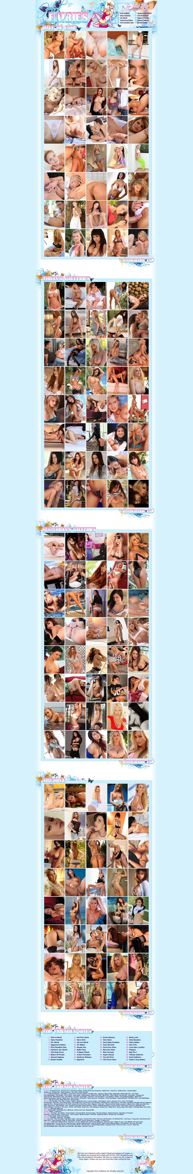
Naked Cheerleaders (50, 1098)
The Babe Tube (92, 1093)
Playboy (132, 1050)
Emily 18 (64, 1120)
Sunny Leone (65, 1114)
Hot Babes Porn (133, 1098)
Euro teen (50, 1119)
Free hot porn (87, 1102)
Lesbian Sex (57, 1111)
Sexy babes (131, 1095)
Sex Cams (139, 1123)
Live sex (77, 1122)
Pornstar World (80, 1113)
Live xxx (129, 1125)
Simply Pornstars (113, 1113)
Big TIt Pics (106, 1095)
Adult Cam (54, 1122)
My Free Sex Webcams (96, 1122)
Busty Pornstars (84, 1114)
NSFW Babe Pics (61, 1110)
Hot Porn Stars (83, 1037)
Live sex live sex (60, 1123)
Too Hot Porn (108, 1057)
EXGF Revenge (83, 1092)
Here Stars (107, 1040)
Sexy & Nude (74, 1098)
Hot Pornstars (108, 1119)
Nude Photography (53, 1093)
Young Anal (135, 1119)
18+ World (123, 18)
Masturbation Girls (58, 1096)
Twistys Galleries (136, 1055)
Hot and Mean (60, 1105)
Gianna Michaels (122, 1098)
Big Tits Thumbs (54, 1099)
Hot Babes (101, 1098)
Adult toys (60, 1117)
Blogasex (94, 1104)
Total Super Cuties (70, 1119)
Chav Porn (114, 1090)
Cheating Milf (52, 1110)
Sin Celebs (135, 1093)
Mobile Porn (106, 1090)
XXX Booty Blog (138, 1107)
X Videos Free (105, 1120)
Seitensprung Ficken (104, 1105)
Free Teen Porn (115, 1105)
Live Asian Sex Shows (74, 1125)
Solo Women (68, 1096)
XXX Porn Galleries (145, 1102)
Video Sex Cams (108, 1122)
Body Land (133, 1037)
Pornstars (54, 1113)
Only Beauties (135, 1040)
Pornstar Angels (90, 1113)
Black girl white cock (57, 1108)
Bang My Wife (90, 1110)
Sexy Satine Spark (65, 1102)
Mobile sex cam (119, 1122)
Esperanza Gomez (102, 1114)
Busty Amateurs (65, 1092)
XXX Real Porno (143, 15)
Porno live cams (121, 1125)
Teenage (97, 1120)
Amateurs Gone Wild (75, 1105)
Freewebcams (125, 1123)
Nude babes (76, 1095)
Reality (74, 1101)
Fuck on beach (74, 1114)
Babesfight (116, 1093)
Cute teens (79, 1119)
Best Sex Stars (109, 1050)
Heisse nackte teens (88, 1120)
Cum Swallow (110, 1096)
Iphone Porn (76, 1104)
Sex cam (85, 1126)
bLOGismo (58, 1107)
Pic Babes (81, 1045)
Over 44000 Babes (144, 1098)
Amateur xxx (47, 1092)
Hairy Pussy (51, 1105)
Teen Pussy (127, 1119)
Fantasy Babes (85, 1095)
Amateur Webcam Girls (83, 1123)
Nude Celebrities (49, 1107)
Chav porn (101, 1104)
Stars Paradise (125, 15)
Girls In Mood (125, 13)
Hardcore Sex (104, 1107)
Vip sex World (82, 1042)
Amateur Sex (56, 1092)
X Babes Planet (83, 1052)
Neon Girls (81, 1040)
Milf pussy (71, 1110)
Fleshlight (53, 1117)
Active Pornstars (84, 1055)
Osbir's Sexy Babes (137, 1060)
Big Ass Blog (108, 1093)
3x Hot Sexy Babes (110, 1098)
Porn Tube (62, 1101)
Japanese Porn (48, 1104)
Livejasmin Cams (110, 1125)
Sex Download (94, 1107)
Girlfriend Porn (105, 1102)
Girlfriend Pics (122, 1090)
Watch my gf (66, 1098)
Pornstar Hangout (101, 1113)
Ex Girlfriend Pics (118, 1119)
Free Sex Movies (100, 1096)
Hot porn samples (82, 1093)
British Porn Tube (96, 1095)
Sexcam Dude (86, 1125)
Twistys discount (92, 1098)
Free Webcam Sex (49, 1125)
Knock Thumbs (70, 1113)
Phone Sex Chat (110, 1104)
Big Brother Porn (82, 1101)
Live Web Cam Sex (61, 1125)
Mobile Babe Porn (126, 1093)
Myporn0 (80, 1060)
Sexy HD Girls (108, 1045)
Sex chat (132, 1123)
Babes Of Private (143, 18)
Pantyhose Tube (140, 1105)
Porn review (124, 1105)
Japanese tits (140, 1095)
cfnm (89, 1104)
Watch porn (139, 1104)
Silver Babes (134, 1042)
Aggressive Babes (126, 20)
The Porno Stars (109, 1060)
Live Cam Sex (70, 1126)
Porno (109, 1101)
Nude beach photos (63, 1116)
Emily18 (78, 1120)
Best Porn (56, 1102)
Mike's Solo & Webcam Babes (111, 1123)
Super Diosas (108, 1055)
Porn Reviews (53, 1101)
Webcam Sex (84, 1122)
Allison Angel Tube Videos (124, 1107)
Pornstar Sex (113, 1114)
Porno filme (147, 1107)
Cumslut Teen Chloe (90, 1119)
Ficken (95, 1105)
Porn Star (93, 1114)
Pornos (71, 1107)
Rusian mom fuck (80, 1110)
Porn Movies (129, 1101)
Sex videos (75, 1092)
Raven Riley (71, 1120)
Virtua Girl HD (48, 1096)
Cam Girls (71, 1122)
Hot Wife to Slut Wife (134, 1102)
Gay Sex (131, 1105)
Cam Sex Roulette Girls (51, 1126)
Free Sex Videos (92, 1101)
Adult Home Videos (76, 1090)
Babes (51, 1111)
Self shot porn (115, 1102)
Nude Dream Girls (145, 1119)
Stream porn (85, 1107)
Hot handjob (59, 1095)
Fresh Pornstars (55, 1114)
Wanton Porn (131, 1104)
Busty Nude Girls (65, 1099)
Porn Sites (123, 1102)
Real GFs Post (65, 1090)
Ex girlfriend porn (55, 1090)
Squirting (100, 1093)
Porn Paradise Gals (127, 22)
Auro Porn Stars (109, 1047)
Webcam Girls (63, 1122)
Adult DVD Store (87, 1105)
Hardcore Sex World (144, 13)
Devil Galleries (135, 1057)
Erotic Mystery (109, 1037)
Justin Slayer (102, 1101)
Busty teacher (75, 1099)
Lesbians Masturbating (97, 1125)
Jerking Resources (59, 1104)
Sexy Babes (83, 1096)
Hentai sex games (121, 1104)
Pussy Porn (72, 1093)
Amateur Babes (131, 1090)
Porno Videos (68, 1095)
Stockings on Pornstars (126, 1113)
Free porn (65, 1107)
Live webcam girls (49, 1123)
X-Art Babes (64, 1093)
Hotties (117, 1096)
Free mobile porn (77, 1102)
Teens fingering (56, 1120)
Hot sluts (114, 1101)
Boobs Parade (142, 22)
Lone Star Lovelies (137, 1047)
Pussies (68, 1101)
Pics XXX (68, 1104)
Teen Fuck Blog (59, 1119)
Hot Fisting (77, 1107)
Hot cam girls (123, 1095)
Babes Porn (138, 1096)
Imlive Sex (136, 1125)
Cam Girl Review (96, 1123)
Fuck (123, 1101)
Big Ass (59, 1098)
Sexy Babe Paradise (111, 1042)
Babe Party (81, 1050)
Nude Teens (47, 1120)
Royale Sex (81, 1047)
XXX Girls (91, 1096)
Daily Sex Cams (71, 1123)
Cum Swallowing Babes (127, 1096)
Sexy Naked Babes (49, 1095)
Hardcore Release (84, 1057)
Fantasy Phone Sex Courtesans (92, 1090)
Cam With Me (128, 1122)
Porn (119, 1101)
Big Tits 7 (133, 1052)
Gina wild (76, 1096)
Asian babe (83, 1098)
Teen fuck (99, 1119)
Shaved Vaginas (143, 20)
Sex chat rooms (138, 1122)
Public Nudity (52, 1116)
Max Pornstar (108, 1052)
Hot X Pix (133, 1045)
